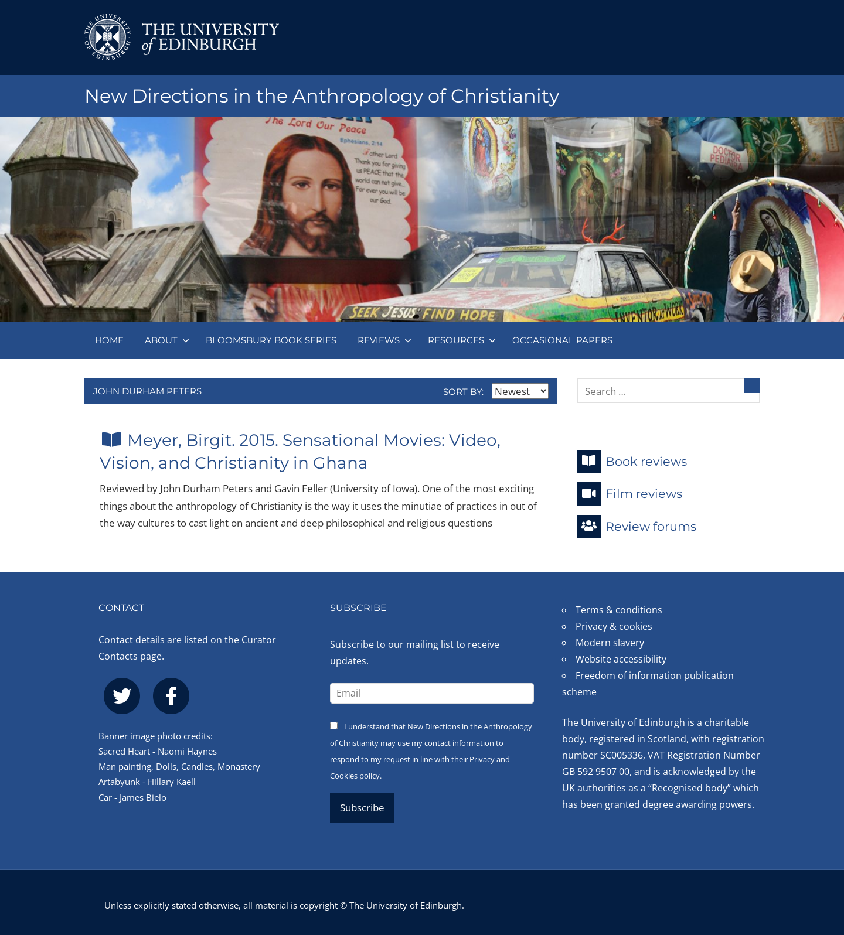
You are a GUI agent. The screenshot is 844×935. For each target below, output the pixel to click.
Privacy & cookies (614, 626)
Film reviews (629, 494)
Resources (462, 340)
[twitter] (121, 696)
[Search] (752, 385)
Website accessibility (621, 659)
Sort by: (496, 391)
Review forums (636, 526)
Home (109, 340)
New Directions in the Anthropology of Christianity (321, 95)
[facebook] (171, 696)
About (167, 340)
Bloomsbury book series (271, 340)
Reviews (384, 340)
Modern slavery (610, 642)
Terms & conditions (619, 609)
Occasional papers (562, 340)
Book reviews (632, 461)
